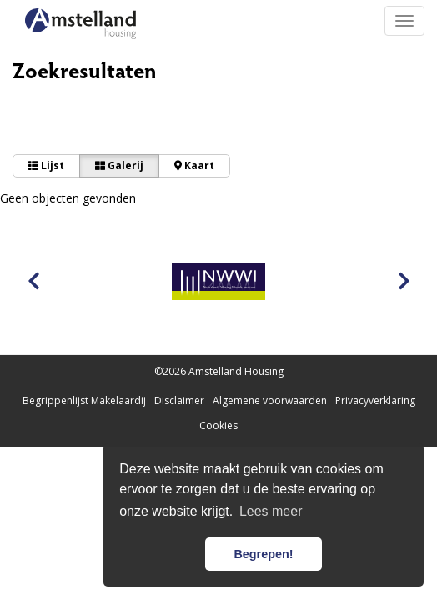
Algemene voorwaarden (270, 400)
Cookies (218, 425)
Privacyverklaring (375, 400)
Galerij (119, 165)
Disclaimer (179, 400)
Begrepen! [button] (263, 554)
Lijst (46, 165)
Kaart (194, 165)
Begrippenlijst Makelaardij (84, 400)
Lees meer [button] (271, 511)
